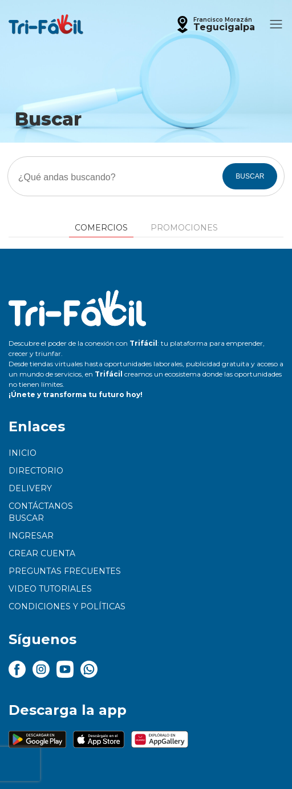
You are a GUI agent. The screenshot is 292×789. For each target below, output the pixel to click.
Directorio (36, 471)
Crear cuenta (42, 553)
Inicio (22, 453)
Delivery (30, 488)
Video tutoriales (50, 589)
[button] (214, 24)
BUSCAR (250, 176)
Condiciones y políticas (67, 606)
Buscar (26, 518)
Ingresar (31, 536)
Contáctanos (41, 506)
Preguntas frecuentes (65, 571)
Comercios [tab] (101, 227)
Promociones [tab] (184, 227)
